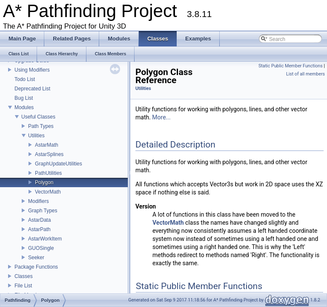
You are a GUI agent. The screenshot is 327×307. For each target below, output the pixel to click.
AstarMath (46, 145)
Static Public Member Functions (290, 66)
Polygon (44, 182)
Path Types (41, 126)
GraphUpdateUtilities (58, 164)
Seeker (36, 258)
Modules (24, 107)
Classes (23, 276)
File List (23, 286)
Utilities (36, 136)
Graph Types (42, 211)
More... (161, 117)
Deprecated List (32, 89)
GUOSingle (41, 248)
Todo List (24, 79)
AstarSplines (49, 154)
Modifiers (38, 201)
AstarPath (39, 229)
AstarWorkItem (45, 239)
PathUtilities (48, 173)
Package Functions (36, 267)
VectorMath (48, 192)
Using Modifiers (32, 70)
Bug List (23, 98)
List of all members (305, 74)
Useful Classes (38, 117)
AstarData (39, 220)
